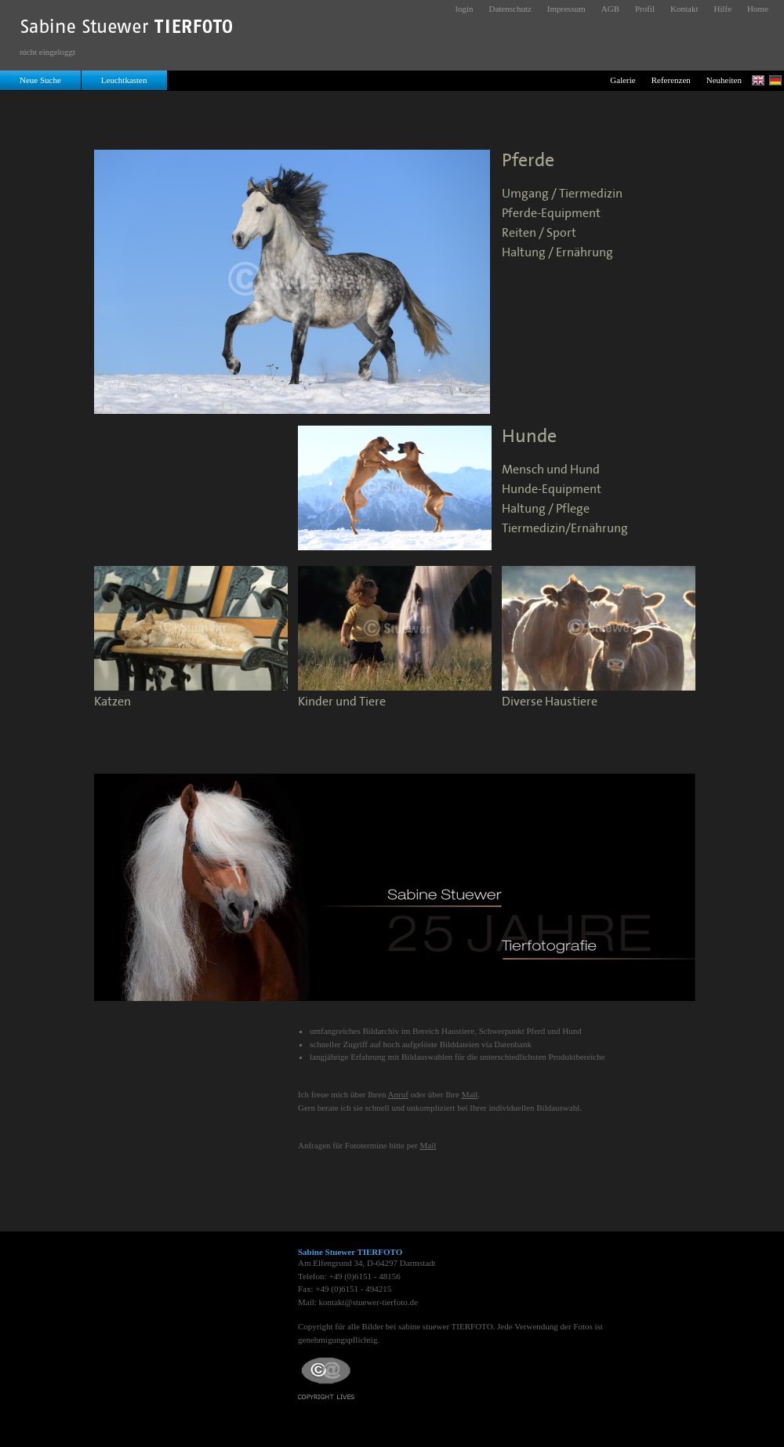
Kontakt (684, 8)
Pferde (528, 161)
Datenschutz (509, 8)
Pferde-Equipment (551, 213)
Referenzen (671, 80)
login (465, 8)
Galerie (622, 80)
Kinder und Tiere (342, 701)
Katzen (112, 701)
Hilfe (723, 8)
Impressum (566, 8)
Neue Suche (40, 80)
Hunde (529, 437)
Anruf (398, 1094)
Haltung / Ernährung (557, 252)
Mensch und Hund (551, 469)
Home (757, 8)
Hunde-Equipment (551, 489)
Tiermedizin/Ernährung (565, 528)
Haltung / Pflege (546, 509)
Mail (470, 1094)
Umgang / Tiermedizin (562, 194)
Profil (645, 8)
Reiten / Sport (539, 233)
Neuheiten (724, 80)
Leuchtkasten (124, 80)
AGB (610, 8)
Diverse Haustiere (549, 701)
